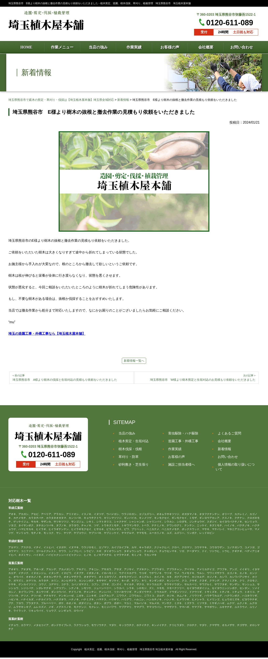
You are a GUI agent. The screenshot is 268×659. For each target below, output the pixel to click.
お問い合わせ (226, 458)
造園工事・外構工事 (181, 442)
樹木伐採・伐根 (128, 450)
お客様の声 (174, 458)
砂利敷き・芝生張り (131, 466)
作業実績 (172, 450)
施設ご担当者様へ (179, 466)
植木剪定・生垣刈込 (131, 442)
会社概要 (222, 442)
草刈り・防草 (126, 458)
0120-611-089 (229, 22)
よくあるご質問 (227, 435)
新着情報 (222, 450)
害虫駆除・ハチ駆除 (181, 435)
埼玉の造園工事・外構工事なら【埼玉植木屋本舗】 (46, 333)
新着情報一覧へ (134, 360)
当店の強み (124, 435)
